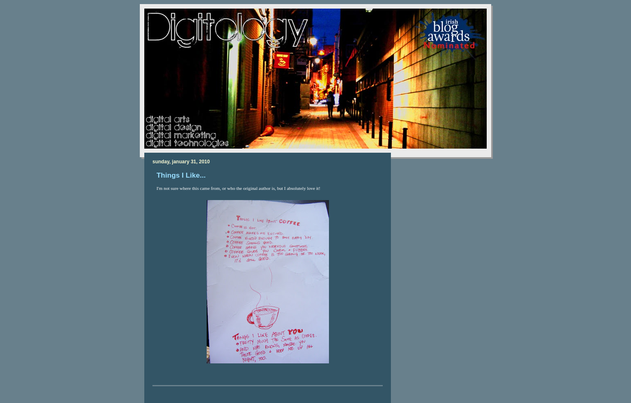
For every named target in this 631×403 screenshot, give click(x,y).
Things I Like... (181, 175)
